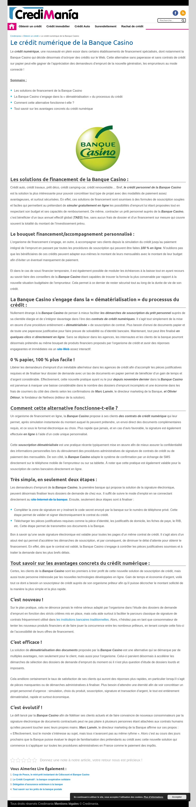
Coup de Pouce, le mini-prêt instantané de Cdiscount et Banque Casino (51, 774)
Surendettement (105, 26)
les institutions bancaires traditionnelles (82, 619)
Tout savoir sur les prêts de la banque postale (37, 789)
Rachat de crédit (132, 26)
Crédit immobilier (58, 26)
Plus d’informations (153, 797)
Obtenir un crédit (30, 26)
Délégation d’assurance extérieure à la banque (38, 784)
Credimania (15, 36)
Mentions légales (66, 803)
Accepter (177, 797)
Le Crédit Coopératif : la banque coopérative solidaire (41, 779)
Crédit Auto (82, 26)
